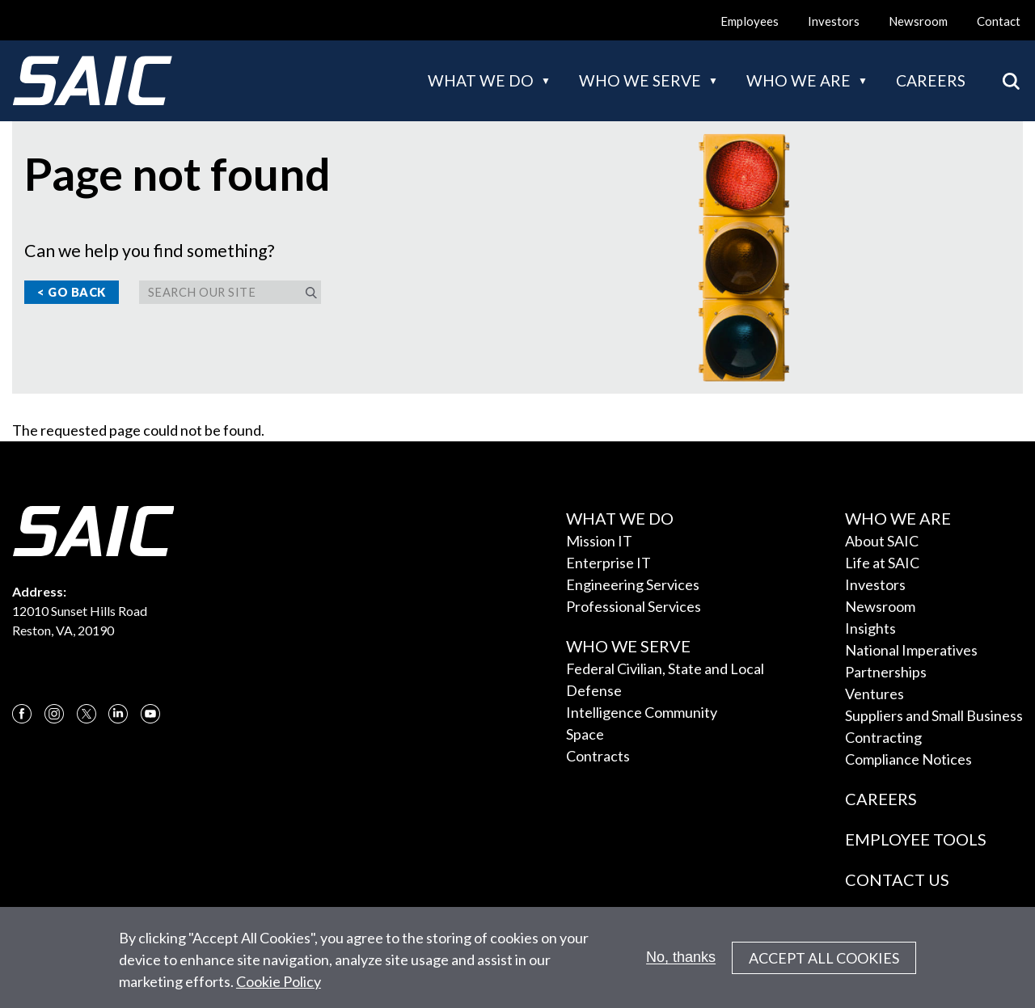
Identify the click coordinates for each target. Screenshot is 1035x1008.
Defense (594, 690)
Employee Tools (915, 839)
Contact (998, 21)
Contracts (598, 756)
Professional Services (633, 606)
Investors (834, 21)
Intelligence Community (641, 712)
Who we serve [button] (640, 80)
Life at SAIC (882, 562)
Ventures (874, 693)
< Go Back (71, 292)
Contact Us (897, 879)
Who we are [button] (798, 80)
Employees (749, 21)
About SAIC (882, 541)
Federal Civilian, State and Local (665, 668)
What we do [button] (481, 80)
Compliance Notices (908, 759)
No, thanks (681, 966)
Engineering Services (632, 584)
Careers (930, 80)
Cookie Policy (278, 989)
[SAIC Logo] (92, 81)
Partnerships (886, 672)
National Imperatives (911, 650)
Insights (870, 628)
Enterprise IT (608, 562)
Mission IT (599, 541)
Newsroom (918, 21)
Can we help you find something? (149, 250)
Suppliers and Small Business (934, 715)
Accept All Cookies (824, 966)
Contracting (883, 737)
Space (585, 734)
